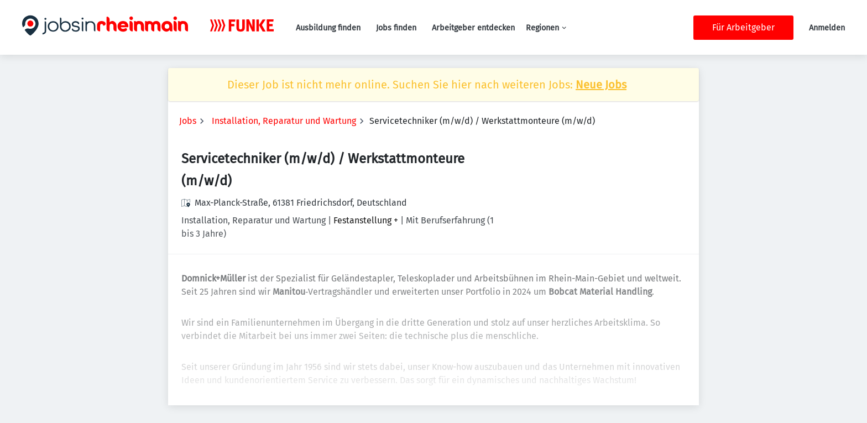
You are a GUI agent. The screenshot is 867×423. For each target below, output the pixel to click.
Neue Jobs (601, 84)
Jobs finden (396, 28)
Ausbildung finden (328, 28)
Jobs (187, 121)
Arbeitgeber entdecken (473, 28)
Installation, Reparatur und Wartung (284, 121)
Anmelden (827, 28)
